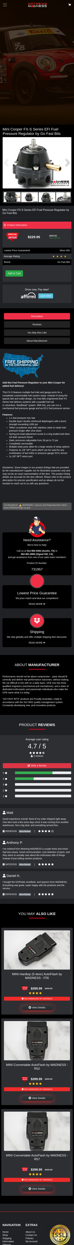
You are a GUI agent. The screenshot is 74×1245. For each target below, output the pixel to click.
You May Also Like (37, 332)
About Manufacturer (37, 340)
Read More (37, 604)
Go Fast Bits (63, 262)
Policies (29, 1238)
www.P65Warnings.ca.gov (17, 507)
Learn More (46, 296)
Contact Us (31, 1235)
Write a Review (37, 765)
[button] (67, 162)
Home (5, 1232)
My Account (31, 1241)
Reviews (37, 324)
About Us (30, 1232)
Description (37, 316)
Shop (5, 1235)
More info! (65, 250)
